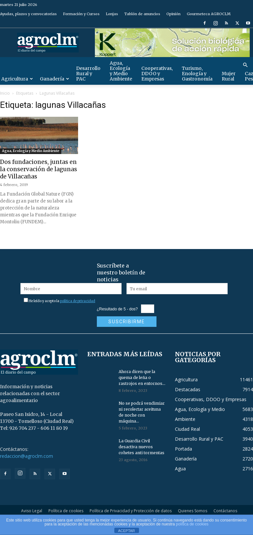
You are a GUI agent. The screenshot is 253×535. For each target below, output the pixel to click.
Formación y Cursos (81, 14)
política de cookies (192, 524)
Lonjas (112, 14)
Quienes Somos (192, 511)
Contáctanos (225, 511)
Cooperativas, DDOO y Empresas (157, 73)
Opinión (173, 14)
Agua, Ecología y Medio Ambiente (121, 71)
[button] (245, 65)
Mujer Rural (229, 76)
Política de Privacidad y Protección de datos (131, 511)
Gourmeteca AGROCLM (209, 14)
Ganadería (54, 79)
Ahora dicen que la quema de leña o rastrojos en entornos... (142, 377)
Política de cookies (65, 511)
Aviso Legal (31, 511)
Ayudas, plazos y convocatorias (28, 14)
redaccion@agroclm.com (26, 456)
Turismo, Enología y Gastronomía (197, 73)
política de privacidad (77, 301)
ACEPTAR (126, 531)
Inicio (5, 93)
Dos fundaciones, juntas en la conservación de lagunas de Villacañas (38, 169)
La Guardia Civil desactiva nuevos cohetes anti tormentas (141, 446)
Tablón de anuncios (142, 14)
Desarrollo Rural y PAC (88, 73)
